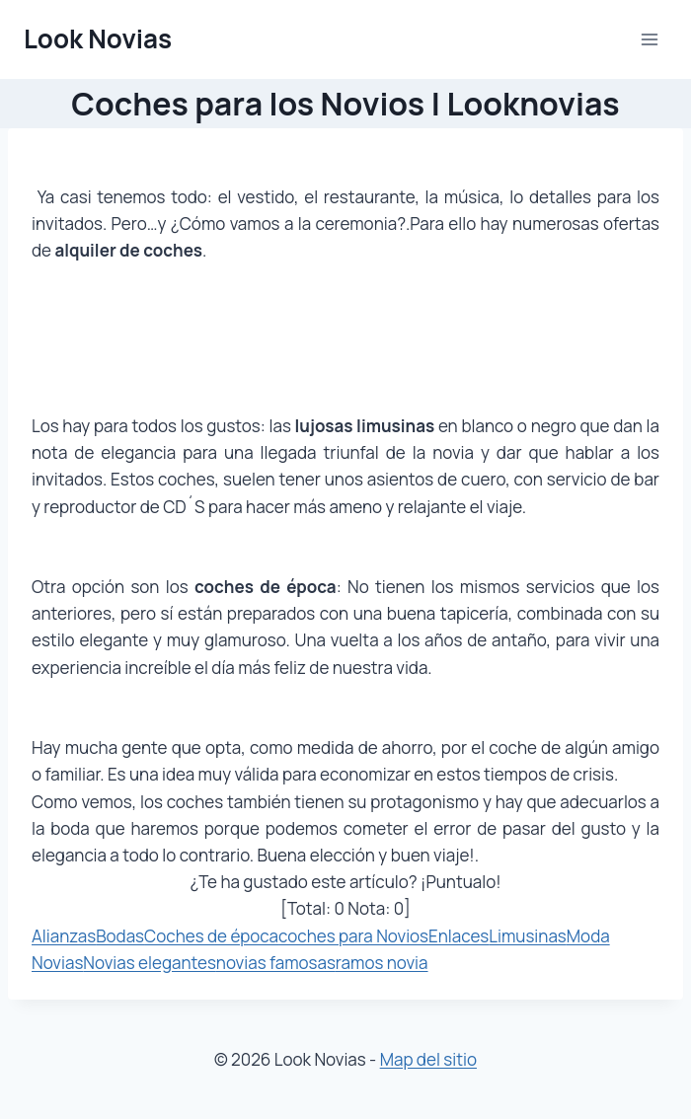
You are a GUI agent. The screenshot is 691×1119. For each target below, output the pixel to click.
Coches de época (211, 936)
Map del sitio (428, 1059)
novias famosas (276, 962)
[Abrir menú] (649, 39)
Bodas (120, 936)
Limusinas (528, 936)
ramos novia (382, 962)
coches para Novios (353, 936)
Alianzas (64, 936)
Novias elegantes (149, 962)
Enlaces (458, 936)
